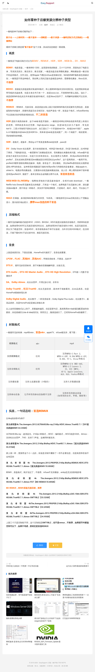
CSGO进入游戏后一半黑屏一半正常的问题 (22, 566)
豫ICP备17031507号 (59, 663)
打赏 (55, 545)
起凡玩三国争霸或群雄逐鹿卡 (77, 566)
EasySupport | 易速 (47, 3)
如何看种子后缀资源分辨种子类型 (47, 20)
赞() (60, 25)
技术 (26, 9)
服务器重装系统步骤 (14, 618)
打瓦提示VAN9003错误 (71, 618)
